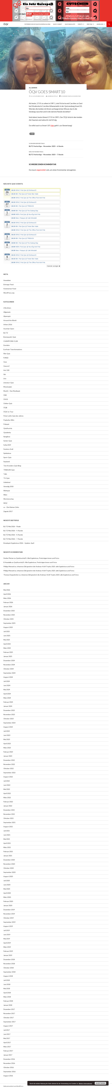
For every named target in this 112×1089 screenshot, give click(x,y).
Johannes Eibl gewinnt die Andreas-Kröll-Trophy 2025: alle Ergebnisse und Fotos (45, 566)
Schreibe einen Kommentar (71, 96)
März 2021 (7, 847)
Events (80, 24)
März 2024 (7, 698)
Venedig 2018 (8, 486)
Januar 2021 (7, 856)
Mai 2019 (6, 939)
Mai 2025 (6, 640)
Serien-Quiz (7, 441)
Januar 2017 (7, 1055)
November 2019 (9, 914)
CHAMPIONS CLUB (10, 341)
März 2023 (7, 748)
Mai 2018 (6, 988)
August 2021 (8, 827)
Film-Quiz (6, 354)
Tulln (5, 474)
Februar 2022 (8, 802)
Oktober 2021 (8, 818)
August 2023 (8, 727)
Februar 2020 (8, 901)
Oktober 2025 (8, 619)
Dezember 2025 (9, 611)
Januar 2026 (7, 606)
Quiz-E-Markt (57, 24)
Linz (4, 378)
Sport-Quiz (7, 457)
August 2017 (8, 1026)
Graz (5, 362)
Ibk (4, 374)
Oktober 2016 (8, 1067)
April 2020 (7, 893)
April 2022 (7, 793)
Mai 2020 (6, 889)
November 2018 (9, 964)
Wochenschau (8, 499)
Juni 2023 (6, 735)
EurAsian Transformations (12, 349)
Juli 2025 (6, 631)
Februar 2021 (8, 851)
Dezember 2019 (9, 910)
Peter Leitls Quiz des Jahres (13, 416)
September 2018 (9, 972)
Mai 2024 (6, 690)
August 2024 (8, 677)
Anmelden (100, 24)
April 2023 (7, 743)
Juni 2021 (6, 835)
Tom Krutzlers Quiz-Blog (12, 466)
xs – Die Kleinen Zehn (11, 507)
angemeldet (41, 170)
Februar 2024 (8, 702)
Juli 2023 (6, 731)
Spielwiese (7, 453)
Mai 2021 (6, 839)
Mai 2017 (6, 1038)
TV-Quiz (6, 478)
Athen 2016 (7, 324)
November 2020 (9, 864)
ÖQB (5, 408)
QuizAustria (7, 428)
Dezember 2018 (9, 959)
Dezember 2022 (9, 760)
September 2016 (9, 1072)
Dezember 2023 (9, 710)
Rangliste (6, 437)
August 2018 (8, 976)
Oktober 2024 (8, 669)
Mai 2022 (6, 789)
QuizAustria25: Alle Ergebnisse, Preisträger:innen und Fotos (37, 558)
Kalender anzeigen (53, 266)
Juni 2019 (6, 934)
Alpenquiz (7, 316)
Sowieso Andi (8, 449)
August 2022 (8, 777)
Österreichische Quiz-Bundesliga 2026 (37, 24)
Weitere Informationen (85, 1083)
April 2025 (7, 644)
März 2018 (7, 997)
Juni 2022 (6, 785)
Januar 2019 (7, 955)
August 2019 (8, 926)
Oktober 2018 (8, 968)
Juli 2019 (6, 930)
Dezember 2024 (9, 660)
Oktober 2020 (8, 868)
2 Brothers (7, 308)
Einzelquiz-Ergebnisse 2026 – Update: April (18, 543)
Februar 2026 (8, 602)
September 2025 (9, 623)
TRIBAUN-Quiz (9, 470)
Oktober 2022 (8, 768)
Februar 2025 (8, 652)
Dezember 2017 (9, 1009)
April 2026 (7, 594)
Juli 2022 (6, 781)
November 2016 (9, 1063)
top (32, 133)
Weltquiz (6, 491)
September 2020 (9, 872)
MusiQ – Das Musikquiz (11, 391)
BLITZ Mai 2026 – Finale (12, 526)
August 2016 (8, 1076)
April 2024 (7, 694)
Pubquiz (6, 424)
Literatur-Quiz (8, 383)
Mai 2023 (6, 739)
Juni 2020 (6, 885)
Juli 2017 (6, 1030)
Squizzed (6, 461)
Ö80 (5, 395)
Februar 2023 (8, 752)
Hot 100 (6, 370)
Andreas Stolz (52, 96)
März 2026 (7, 598)
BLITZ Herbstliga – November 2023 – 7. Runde (56, 152)
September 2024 (9, 673)
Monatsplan (7, 387)
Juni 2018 (6, 984)
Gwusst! (6, 366)
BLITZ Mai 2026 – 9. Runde (13, 531)
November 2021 (9, 814)
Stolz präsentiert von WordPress (13, 1086)
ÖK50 (5, 399)
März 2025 (7, 648)
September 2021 (9, 822)
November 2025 (9, 615)
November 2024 (9, 665)
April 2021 (7, 843)
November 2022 (9, 764)
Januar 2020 (7, 905)
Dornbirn (6, 345)
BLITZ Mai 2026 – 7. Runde (13, 539)
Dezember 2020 (9, 860)
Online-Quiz (7, 403)
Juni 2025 (6, 636)
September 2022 (9, 773)
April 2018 (7, 993)
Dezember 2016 (9, 1059)
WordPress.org (8, 293)
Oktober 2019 (8, 918)
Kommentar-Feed (9, 289)
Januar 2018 (7, 1005)
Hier (52, 125)
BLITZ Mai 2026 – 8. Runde (13, 535)
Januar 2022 (7, 806)
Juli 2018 (6, 980)
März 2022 (7, 797)
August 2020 (8, 876)
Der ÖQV (89, 24)
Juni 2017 (6, 1034)
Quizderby (7, 432)
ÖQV (5, 24)
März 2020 (7, 897)
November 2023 (9, 714)
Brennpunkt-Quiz (9, 337)
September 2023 (9, 723)
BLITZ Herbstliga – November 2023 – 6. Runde (56, 144)
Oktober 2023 (8, 719)
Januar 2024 (7, 706)
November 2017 (9, 1013)
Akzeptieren (100, 1083)
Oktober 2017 (8, 1018)
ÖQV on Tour (8, 412)
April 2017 (7, 1042)
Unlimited (6, 482)
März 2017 (7, 1047)
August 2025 (8, 627)
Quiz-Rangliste (70, 24)
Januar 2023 (7, 756)
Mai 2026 (6, 590)
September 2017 (9, 1022)
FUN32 (5, 358)
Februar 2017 (8, 1051)
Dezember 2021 (9, 810)
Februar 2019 (8, 951)
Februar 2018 (8, 1001)
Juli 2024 (6, 681)
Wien (5, 495)
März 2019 (7, 947)
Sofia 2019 (7, 445)
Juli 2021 (6, 831)
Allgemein (33, 88)
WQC (5, 503)
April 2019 (7, 943)
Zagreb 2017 (8, 511)
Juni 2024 (6, 685)
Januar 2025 (7, 656)
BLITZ (5, 333)
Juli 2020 (6, 881)
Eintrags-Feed (8, 284)
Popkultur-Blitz (8, 420)
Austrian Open (8, 329)
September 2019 (9, 922)
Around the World (9, 320)
